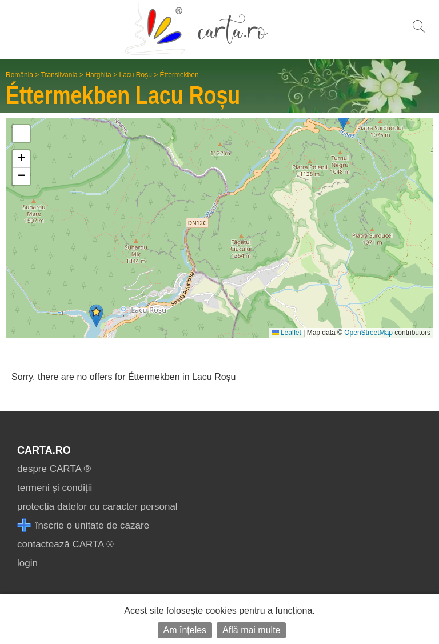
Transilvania (59, 75)
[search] (418, 32)
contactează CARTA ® (65, 544)
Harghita (98, 75)
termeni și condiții (54, 487)
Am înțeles (185, 630)
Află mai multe (251, 630)
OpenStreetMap (368, 333)
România (19, 75)
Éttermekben (179, 75)
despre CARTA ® (54, 468)
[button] (96, 315)
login (27, 563)
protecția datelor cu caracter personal (97, 506)
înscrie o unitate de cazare (83, 525)
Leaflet (286, 333)
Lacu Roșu (135, 75)
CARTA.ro (44, 450)
